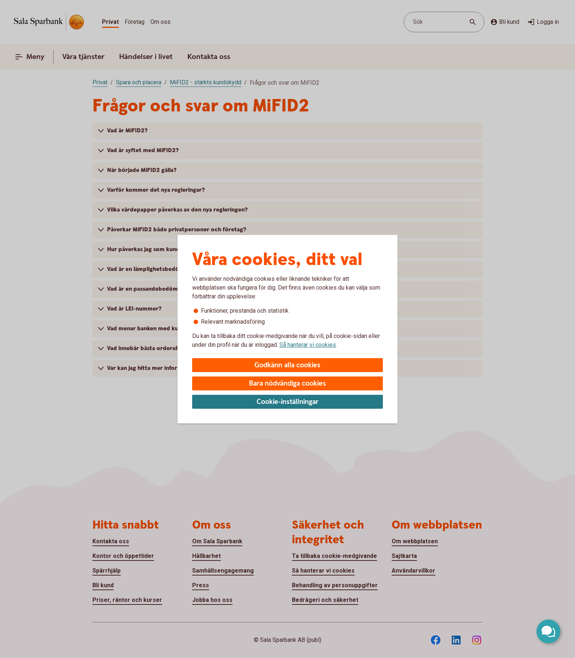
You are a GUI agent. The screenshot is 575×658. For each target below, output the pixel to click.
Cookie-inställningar (288, 402)
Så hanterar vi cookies (307, 344)
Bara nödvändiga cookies (287, 383)
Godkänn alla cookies (287, 365)
